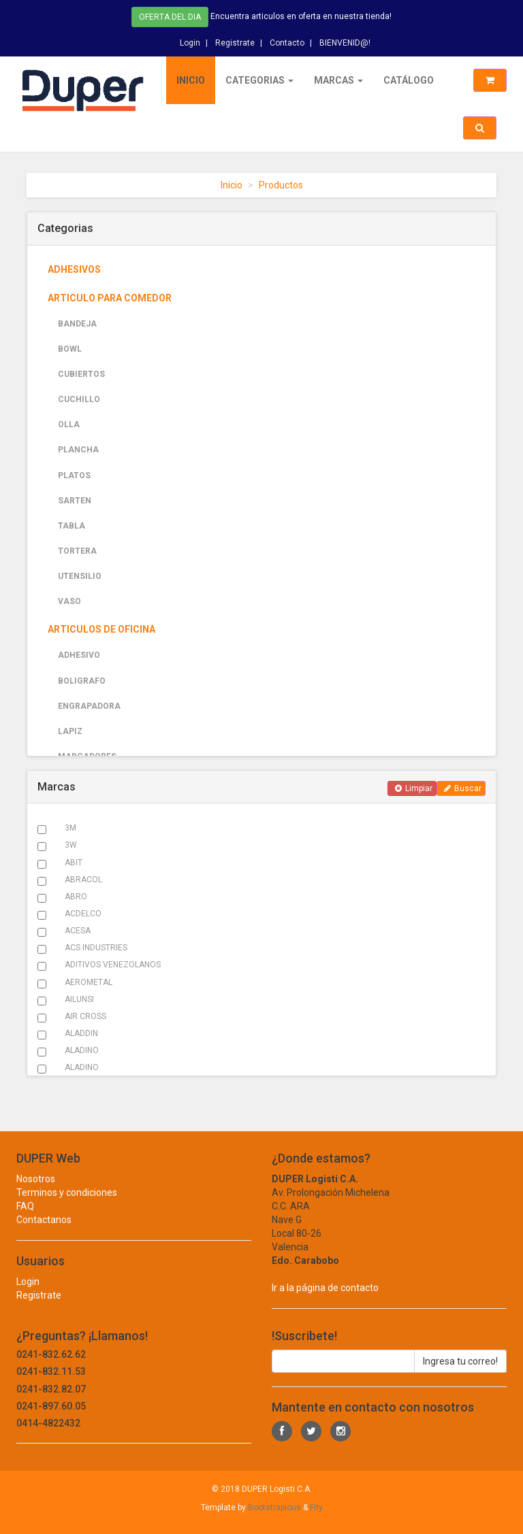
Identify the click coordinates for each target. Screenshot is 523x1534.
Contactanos (44, 1232)
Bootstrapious (274, 1507)
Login (190, 40)
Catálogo (408, 80)
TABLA (71, 526)
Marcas (338, 80)
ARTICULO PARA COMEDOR (110, 298)
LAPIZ (70, 731)
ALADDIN (81, 1033)
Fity (316, 1507)
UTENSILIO (79, 576)
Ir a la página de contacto (325, 1300)
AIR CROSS (85, 1016)
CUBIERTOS (81, 374)
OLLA (69, 424)
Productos (281, 185)
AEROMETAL (88, 982)
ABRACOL (83, 879)
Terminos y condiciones (66, 1204)
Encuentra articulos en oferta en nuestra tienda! (301, 15)
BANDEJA (77, 324)
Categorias (259, 80)
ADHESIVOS (74, 269)
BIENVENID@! (344, 40)
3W (71, 845)
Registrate (235, 40)
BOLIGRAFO (82, 681)
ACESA (78, 930)
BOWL (70, 349)
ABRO (76, 896)
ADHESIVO (79, 655)
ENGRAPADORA (89, 706)
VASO (69, 601)
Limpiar (413, 788)
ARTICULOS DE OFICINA (101, 629)
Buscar (462, 788)
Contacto (287, 40)
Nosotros (35, 1191)
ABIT (73, 862)
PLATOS (74, 475)
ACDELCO (83, 913)
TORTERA (77, 551)
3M (70, 828)
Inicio (190, 80)
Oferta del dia (170, 15)
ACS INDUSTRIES (96, 947)
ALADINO (82, 1050)
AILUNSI (79, 999)
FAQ (25, 1218)
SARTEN (74, 500)
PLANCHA (78, 449)
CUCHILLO (79, 399)
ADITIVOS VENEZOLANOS (113, 964)
